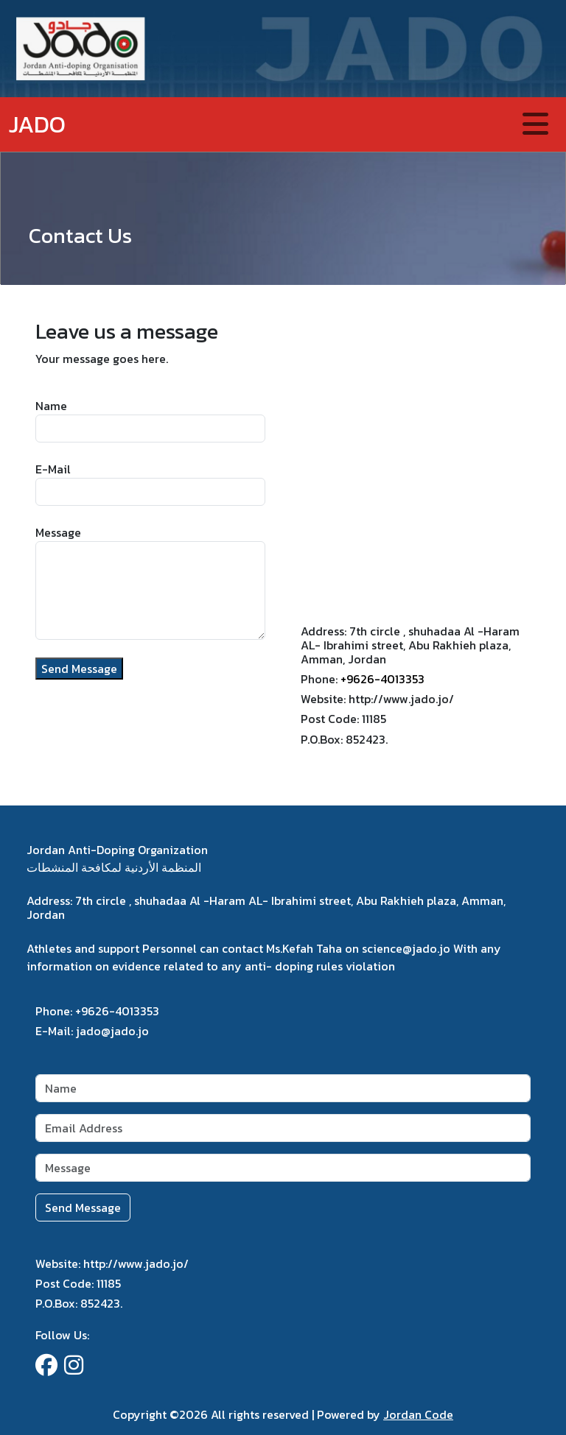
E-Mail (53, 469)
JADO (37, 124)
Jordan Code (418, 1414)
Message (58, 532)
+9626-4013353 (382, 679)
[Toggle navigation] (535, 124)
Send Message (79, 668)
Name (51, 406)
